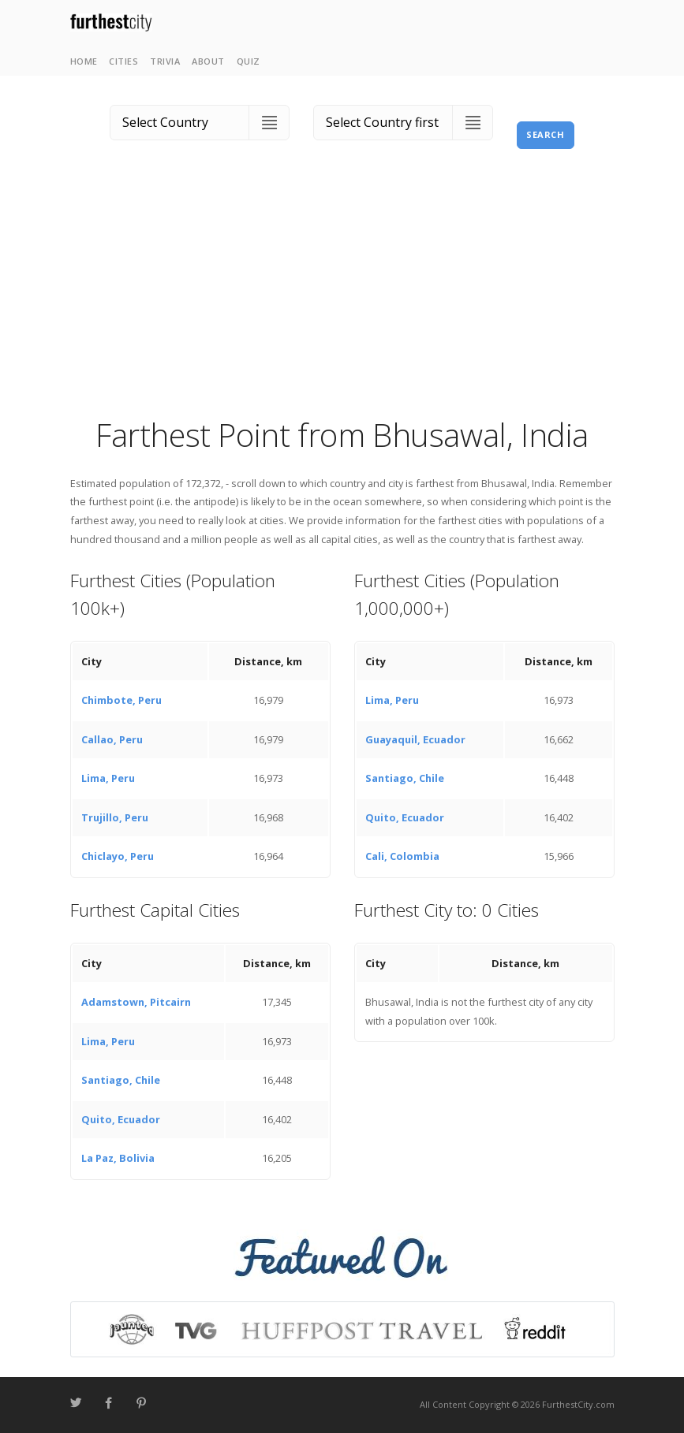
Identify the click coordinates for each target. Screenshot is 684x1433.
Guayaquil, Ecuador (415, 739)
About (208, 61)
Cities (123, 61)
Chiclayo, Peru (117, 856)
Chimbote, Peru (121, 700)
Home (84, 61)
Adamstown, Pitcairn (136, 1002)
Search (545, 134)
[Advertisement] (342, 295)
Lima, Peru (108, 778)
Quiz (248, 61)
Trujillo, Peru (114, 817)
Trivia (165, 61)
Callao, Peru (112, 739)
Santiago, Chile (404, 778)
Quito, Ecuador (404, 817)
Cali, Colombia (402, 856)
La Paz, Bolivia (118, 1158)
